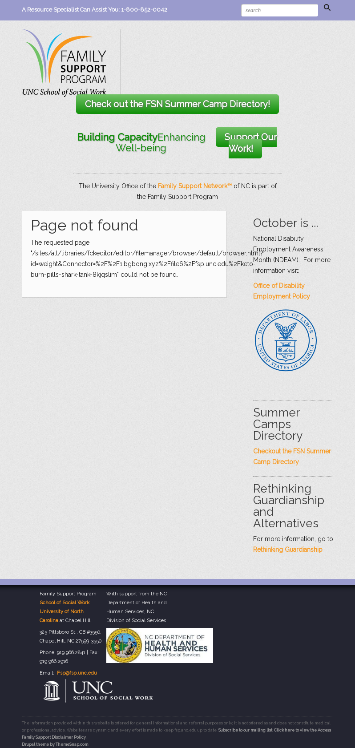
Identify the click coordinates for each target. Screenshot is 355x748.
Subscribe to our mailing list (245, 730)
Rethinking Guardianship (288, 549)
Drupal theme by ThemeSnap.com (55, 744)
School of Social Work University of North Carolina (64, 611)
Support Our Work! (251, 143)
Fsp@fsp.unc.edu (77, 673)
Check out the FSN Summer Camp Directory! (177, 104)
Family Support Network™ (195, 186)
